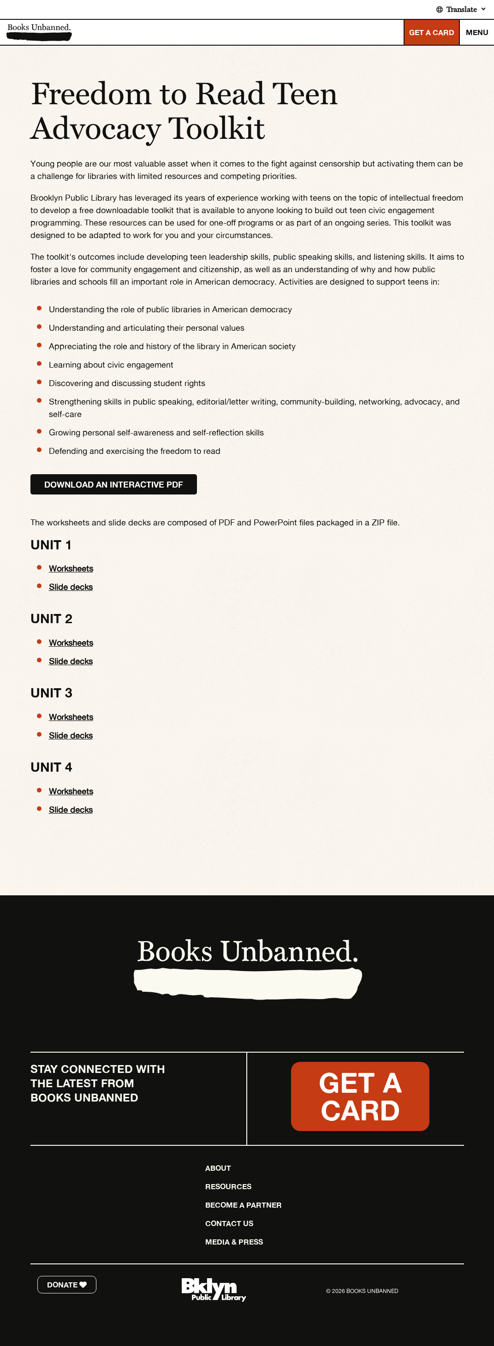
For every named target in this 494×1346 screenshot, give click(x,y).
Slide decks (71, 587)
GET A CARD (431, 32)
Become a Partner (243, 1204)
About (218, 1168)
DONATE (67, 1284)
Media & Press (234, 1241)
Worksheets (71, 568)
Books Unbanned (38, 32)
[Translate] (466, 9)
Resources (228, 1186)
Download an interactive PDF (113, 484)
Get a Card (360, 1096)
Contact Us (229, 1223)
